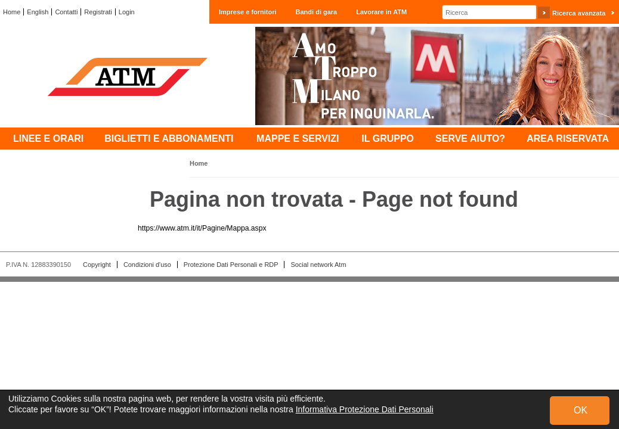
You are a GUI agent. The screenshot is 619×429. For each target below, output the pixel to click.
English (37, 11)
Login (127, 11)
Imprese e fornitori (248, 11)
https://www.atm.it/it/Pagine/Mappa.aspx (202, 228)
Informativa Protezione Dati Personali (365, 409)
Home (11, 11)
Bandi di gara (317, 11)
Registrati (98, 11)
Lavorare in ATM (381, 11)
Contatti (66, 11)
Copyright (97, 264)
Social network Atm (318, 264)
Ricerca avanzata (578, 13)
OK (580, 410)
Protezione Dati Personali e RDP (231, 264)
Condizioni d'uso (147, 264)
